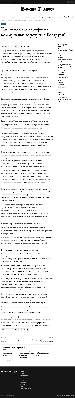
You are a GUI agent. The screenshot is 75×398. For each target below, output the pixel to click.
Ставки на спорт (26, 388)
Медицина (51, 17)
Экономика (5, 17)
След (9, 360)
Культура (42, 17)
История (60, 17)
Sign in (70, 2)
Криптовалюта (25, 17)
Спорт (22, 386)
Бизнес (34, 17)
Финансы (15, 17)
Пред (5, 360)
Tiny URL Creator (70, 395)
